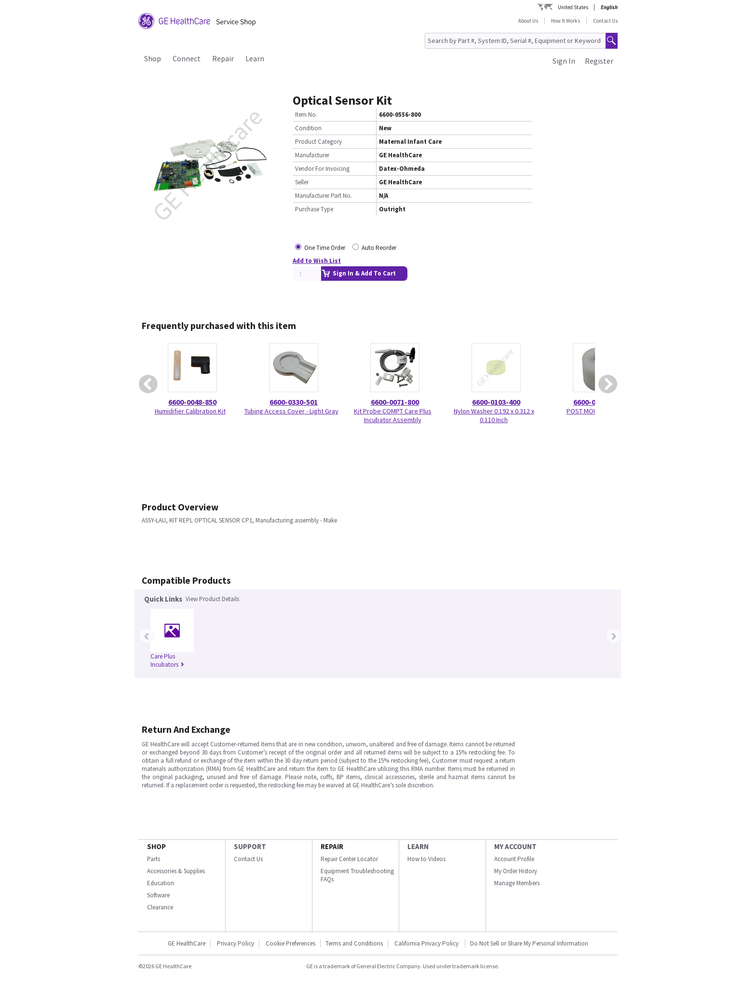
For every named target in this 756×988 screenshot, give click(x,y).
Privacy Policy (235, 943)
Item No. (306, 114)
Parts (153, 859)
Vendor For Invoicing (322, 169)
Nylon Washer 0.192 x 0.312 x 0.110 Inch (494, 415)
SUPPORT (250, 846)
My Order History (515, 871)
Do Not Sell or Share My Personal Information (529, 943)
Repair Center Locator (349, 859)
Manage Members (517, 883)
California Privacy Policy (427, 943)
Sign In (564, 61)
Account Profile (514, 859)
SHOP (156, 846)
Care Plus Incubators (167, 660)
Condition (308, 128)
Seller (302, 182)
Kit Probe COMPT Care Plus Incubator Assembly (393, 415)
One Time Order (324, 248)
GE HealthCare (186, 943)
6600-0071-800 (395, 402)
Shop (152, 58)
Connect (187, 58)
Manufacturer (312, 155)
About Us (528, 20)
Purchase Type (314, 209)
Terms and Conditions (354, 943)
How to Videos (426, 859)
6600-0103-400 (496, 402)
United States (573, 7)
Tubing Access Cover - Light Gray (291, 411)
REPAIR (332, 846)
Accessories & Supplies (176, 871)
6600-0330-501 (294, 402)
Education (160, 883)
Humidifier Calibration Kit (190, 411)
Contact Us (605, 20)
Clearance (160, 907)
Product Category (318, 141)
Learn (254, 58)
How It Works (565, 20)
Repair (223, 58)
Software (158, 895)
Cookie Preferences (290, 943)
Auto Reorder (379, 248)
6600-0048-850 (192, 402)
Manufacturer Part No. (323, 196)
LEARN (418, 846)
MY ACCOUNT (515, 846)
